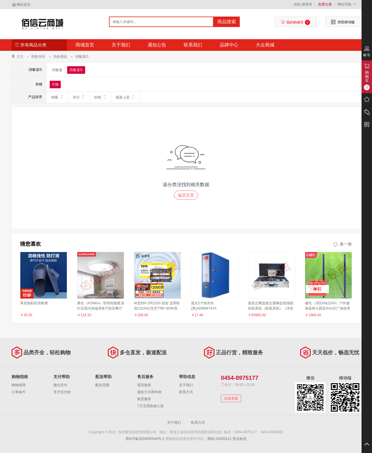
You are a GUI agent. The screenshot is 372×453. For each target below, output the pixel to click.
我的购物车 (295, 22)
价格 (100, 97)
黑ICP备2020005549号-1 (145, 439)
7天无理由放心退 (150, 406)
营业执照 (239, 439)
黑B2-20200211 (219, 439)
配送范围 (102, 385)
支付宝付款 (62, 392)
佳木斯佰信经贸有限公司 (43, 24)
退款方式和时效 (149, 392)
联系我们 (193, 44)
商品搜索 (226, 21)
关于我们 (121, 44)
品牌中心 (229, 44)
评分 (79, 97)
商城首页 (85, 44)
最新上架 (125, 97)
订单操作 (19, 392)
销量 (57, 97)
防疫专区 (38, 57)
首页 (20, 56)
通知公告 (157, 44)
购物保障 (19, 385)
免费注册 (325, 4)
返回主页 (186, 195)
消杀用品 (60, 57)
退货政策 (144, 385)
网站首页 (24, 5)
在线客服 (231, 398)
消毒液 (57, 70)
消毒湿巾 (82, 57)
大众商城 (265, 44)
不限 (55, 84)
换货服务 (144, 399)
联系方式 (186, 392)
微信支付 (60, 385)
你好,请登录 (303, 4)
